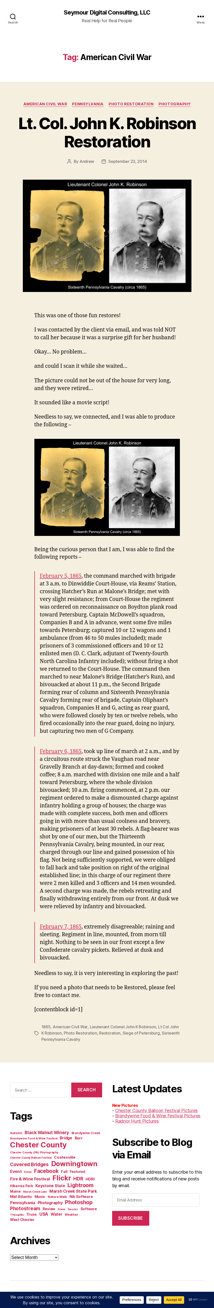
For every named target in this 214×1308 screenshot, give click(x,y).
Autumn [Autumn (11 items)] (16, 1132)
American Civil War (45, 104)
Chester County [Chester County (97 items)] (38, 1143)
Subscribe (130, 1217)
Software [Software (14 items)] (89, 1208)
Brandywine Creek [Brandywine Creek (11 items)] (86, 1132)
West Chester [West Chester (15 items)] (22, 1218)
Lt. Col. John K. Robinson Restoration (107, 132)
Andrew (87, 161)
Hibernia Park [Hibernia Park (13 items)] (21, 1185)
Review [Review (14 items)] (49, 1208)
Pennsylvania (88, 104)
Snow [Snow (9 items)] (61, 1208)
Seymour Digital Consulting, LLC (107, 13)
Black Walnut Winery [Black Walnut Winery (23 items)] (47, 1131)
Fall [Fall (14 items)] (64, 1170)
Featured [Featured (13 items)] (77, 1171)
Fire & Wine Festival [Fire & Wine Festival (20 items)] (30, 1177)
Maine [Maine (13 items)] (15, 1190)
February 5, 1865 (61, 575)
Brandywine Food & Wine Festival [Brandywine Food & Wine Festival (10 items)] (33, 1137)
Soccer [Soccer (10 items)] (73, 1208)
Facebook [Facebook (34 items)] (46, 1170)
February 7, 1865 (61, 926)
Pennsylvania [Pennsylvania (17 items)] (22, 1201)
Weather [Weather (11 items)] (71, 1213)
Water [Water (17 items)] (56, 1213)
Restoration (109, 1032)
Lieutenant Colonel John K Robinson (123, 1026)
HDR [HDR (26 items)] (78, 1178)
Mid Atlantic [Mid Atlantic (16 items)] (21, 1195)
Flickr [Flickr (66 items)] (61, 1177)
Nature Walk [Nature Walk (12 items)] (57, 1196)
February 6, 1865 (61, 751)
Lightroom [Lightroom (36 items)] (80, 1184)
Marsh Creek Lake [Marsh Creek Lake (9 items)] (35, 1190)
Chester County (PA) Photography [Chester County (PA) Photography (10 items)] (34, 1151)
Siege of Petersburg (141, 1032)
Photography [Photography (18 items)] (50, 1201)
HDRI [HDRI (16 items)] (90, 1178)
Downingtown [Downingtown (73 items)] (74, 1163)
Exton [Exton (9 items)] (28, 1171)
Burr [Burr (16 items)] (79, 1137)
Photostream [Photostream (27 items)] (25, 1207)
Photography (175, 104)
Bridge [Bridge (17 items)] (66, 1137)
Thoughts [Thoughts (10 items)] (17, 1213)
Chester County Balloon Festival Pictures (156, 1109)
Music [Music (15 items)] (40, 1195)
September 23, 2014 (127, 161)
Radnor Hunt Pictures (137, 1120)
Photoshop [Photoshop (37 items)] (79, 1201)
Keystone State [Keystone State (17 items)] (50, 1184)
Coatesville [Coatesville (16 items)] (64, 1156)
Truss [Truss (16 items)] (31, 1213)
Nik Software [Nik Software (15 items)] (81, 1195)
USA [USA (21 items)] (43, 1213)
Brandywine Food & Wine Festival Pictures (157, 1114)
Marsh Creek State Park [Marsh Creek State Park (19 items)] (73, 1190)
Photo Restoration (131, 104)
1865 (46, 1026)
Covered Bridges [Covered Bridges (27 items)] (29, 1163)
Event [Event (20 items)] (16, 1170)
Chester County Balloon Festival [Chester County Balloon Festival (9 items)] (31, 1156)
